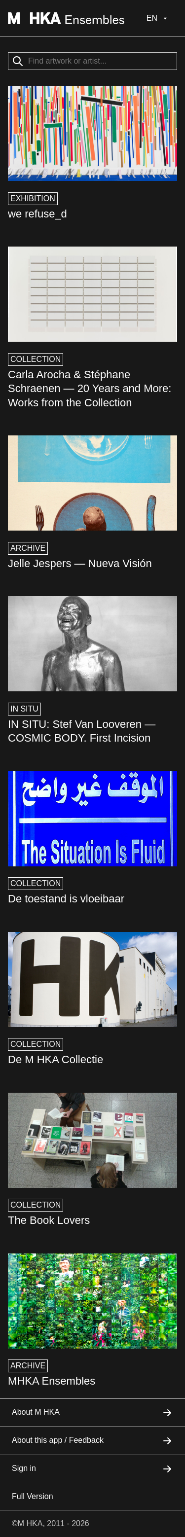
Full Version (32, 1496)
